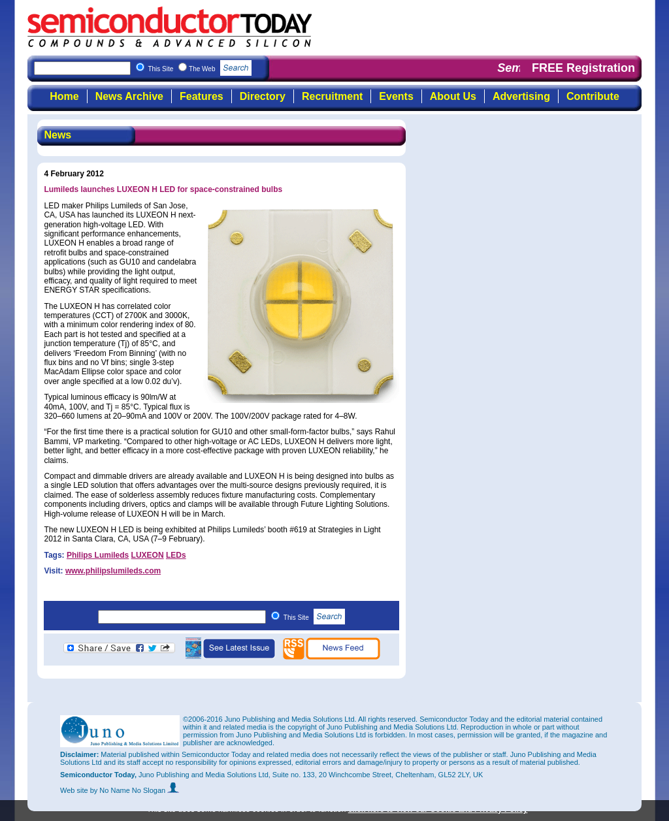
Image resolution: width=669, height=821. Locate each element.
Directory (263, 96)
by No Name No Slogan (135, 790)
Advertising (521, 96)
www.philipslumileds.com (113, 570)
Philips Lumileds (98, 555)
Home (64, 96)
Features (201, 96)
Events (396, 96)
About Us (453, 96)
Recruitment (332, 96)
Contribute (592, 96)
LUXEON (147, 555)
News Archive (129, 96)
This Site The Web (200, 68)
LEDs (176, 555)
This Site (315, 617)
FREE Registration (583, 67)
